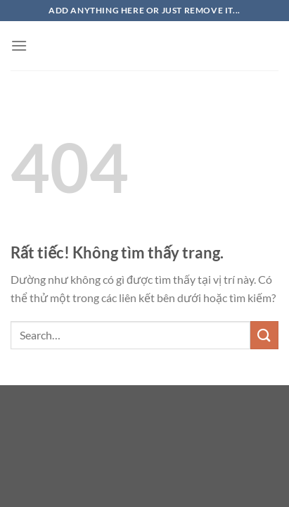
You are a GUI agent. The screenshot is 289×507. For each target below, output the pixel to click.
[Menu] (19, 45)
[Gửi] (264, 335)
